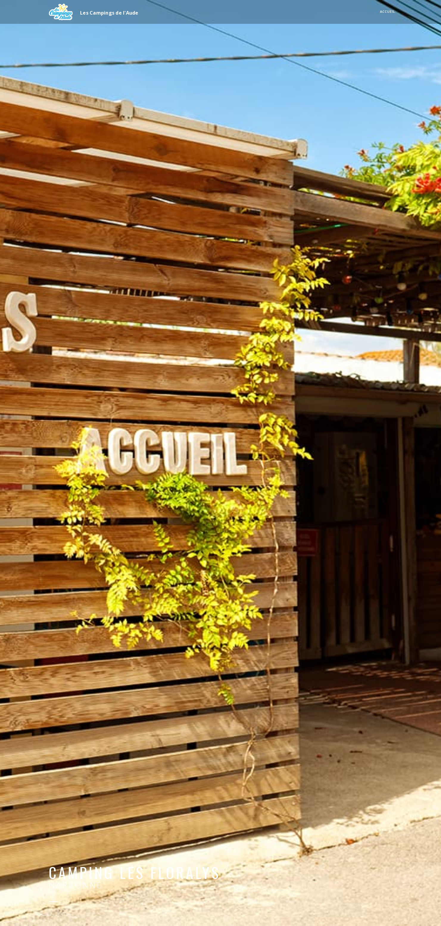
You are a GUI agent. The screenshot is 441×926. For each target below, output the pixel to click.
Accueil (387, 11)
